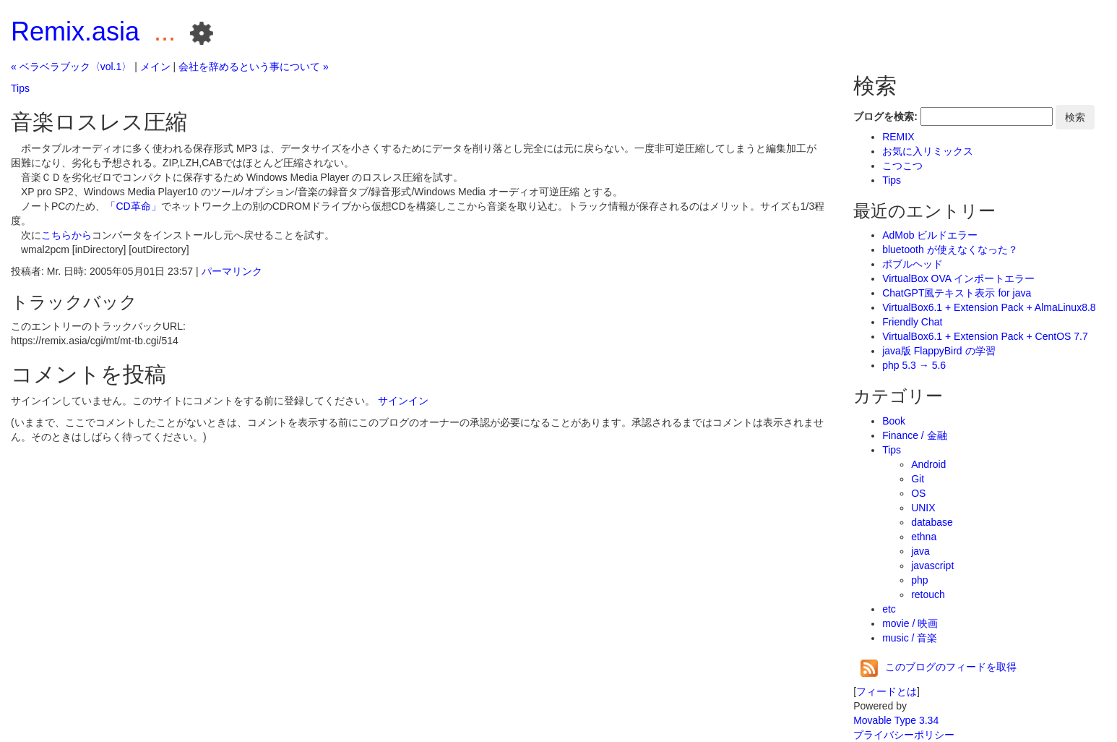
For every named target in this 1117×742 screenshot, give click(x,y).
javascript (932, 565)
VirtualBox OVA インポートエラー (958, 278)
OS (918, 493)
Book (893, 421)
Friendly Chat (912, 322)
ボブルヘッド (912, 264)
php (919, 580)
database (932, 522)
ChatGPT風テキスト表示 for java (956, 293)
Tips (20, 88)
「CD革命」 (132, 206)
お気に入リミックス (927, 151)
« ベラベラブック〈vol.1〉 (71, 66)
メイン (155, 66)
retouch (928, 594)
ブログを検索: (885, 116)
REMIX (898, 136)
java (920, 551)
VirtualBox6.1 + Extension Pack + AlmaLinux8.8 (988, 307)
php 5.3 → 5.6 (914, 365)
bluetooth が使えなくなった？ (950, 249)
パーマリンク (232, 271)
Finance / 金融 (914, 435)
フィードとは (886, 691)
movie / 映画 (910, 623)
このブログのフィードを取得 (939, 667)
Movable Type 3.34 (896, 720)
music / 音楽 (909, 638)
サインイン (403, 400)
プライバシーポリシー (903, 735)
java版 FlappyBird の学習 (938, 351)
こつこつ (902, 165)
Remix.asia (75, 31)
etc (889, 609)
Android (928, 464)
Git (917, 479)
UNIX (923, 507)
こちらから (66, 235)
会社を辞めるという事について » (253, 66)
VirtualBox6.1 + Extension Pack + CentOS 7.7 (985, 336)
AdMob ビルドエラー (930, 235)
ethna (923, 536)
